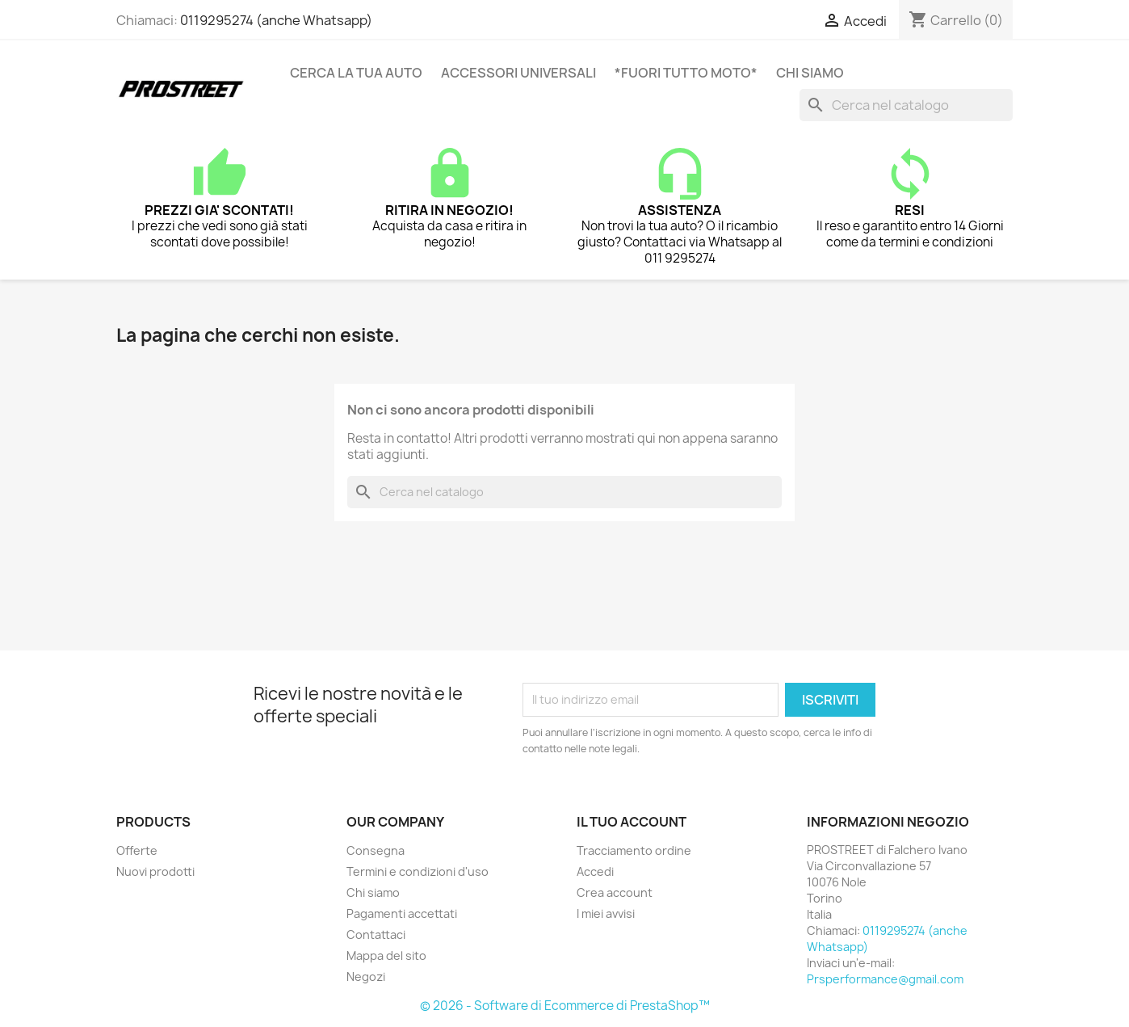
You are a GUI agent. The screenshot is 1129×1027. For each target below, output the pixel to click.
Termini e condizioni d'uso (417, 871)
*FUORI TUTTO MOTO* (686, 73)
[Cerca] (906, 105)
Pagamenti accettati (401, 913)
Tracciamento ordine (634, 850)
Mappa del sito (386, 955)
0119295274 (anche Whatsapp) (276, 20)
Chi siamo (810, 73)
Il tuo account (631, 822)
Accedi (595, 871)
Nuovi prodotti (155, 871)
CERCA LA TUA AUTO (356, 73)
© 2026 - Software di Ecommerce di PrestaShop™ (565, 1005)
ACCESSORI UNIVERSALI (518, 73)
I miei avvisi (606, 913)
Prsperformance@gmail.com (885, 979)
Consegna (375, 850)
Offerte (136, 850)
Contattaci (375, 934)
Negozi (365, 976)
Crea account (615, 892)
